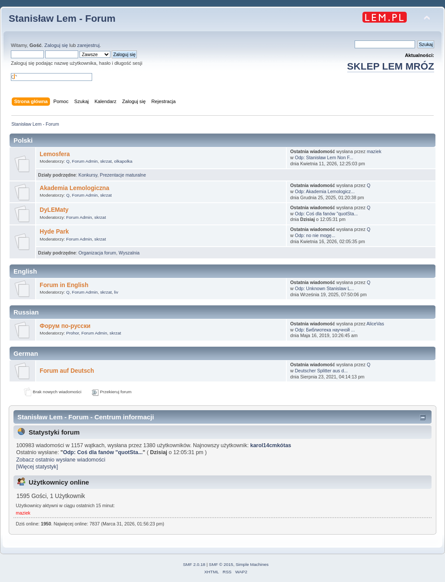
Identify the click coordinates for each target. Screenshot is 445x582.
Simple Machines (252, 564)
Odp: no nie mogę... (315, 235)
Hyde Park (54, 231)
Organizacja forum (97, 252)
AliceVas (375, 323)
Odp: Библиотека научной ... (325, 329)
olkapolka (123, 161)
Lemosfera (55, 154)
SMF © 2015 (221, 564)
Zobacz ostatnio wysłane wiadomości (60, 460)
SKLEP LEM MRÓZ (390, 66)
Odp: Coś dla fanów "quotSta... (326, 213)
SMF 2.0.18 (194, 564)
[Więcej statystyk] (37, 467)
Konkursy (88, 174)
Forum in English (64, 285)
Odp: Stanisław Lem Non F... (324, 157)
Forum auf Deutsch (67, 371)
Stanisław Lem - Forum (62, 18)
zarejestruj (88, 45)
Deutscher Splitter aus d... (321, 370)
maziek (374, 151)
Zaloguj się (56, 45)
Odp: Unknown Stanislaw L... (324, 288)
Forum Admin (85, 161)
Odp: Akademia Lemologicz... (325, 191)
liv (116, 292)
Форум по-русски (65, 326)
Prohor (72, 333)
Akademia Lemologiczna (74, 188)
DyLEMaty (54, 210)
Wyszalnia (129, 252)
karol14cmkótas (270, 445)
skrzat (106, 161)
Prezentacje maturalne (123, 174)
